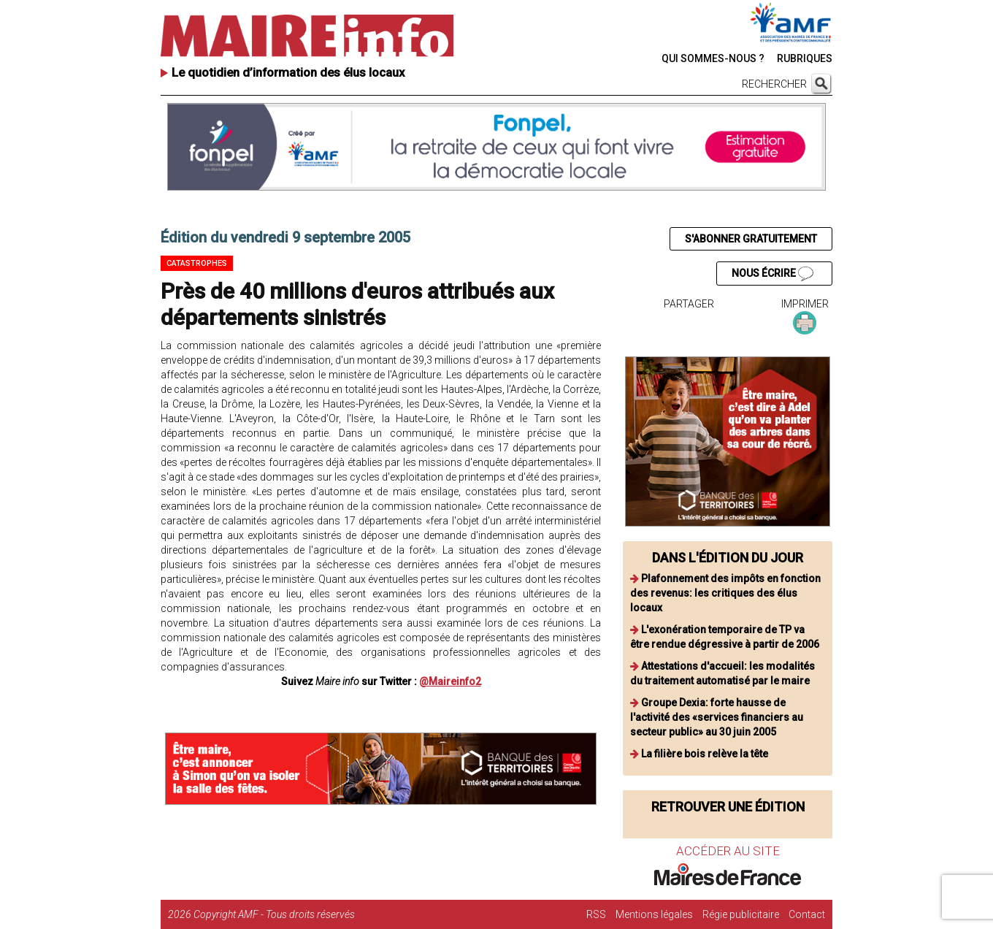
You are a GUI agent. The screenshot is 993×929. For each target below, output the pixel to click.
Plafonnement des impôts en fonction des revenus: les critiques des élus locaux (725, 593)
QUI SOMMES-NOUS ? (713, 58)
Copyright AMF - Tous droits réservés (274, 914)
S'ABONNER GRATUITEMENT (751, 239)
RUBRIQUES (804, 58)
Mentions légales (654, 914)
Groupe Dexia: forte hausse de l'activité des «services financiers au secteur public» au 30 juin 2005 (716, 717)
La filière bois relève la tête (704, 754)
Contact (807, 914)
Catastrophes (196, 263)
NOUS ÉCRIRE (772, 274)
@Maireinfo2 (450, 681)
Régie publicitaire (740, 914)
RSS (596, 914)
